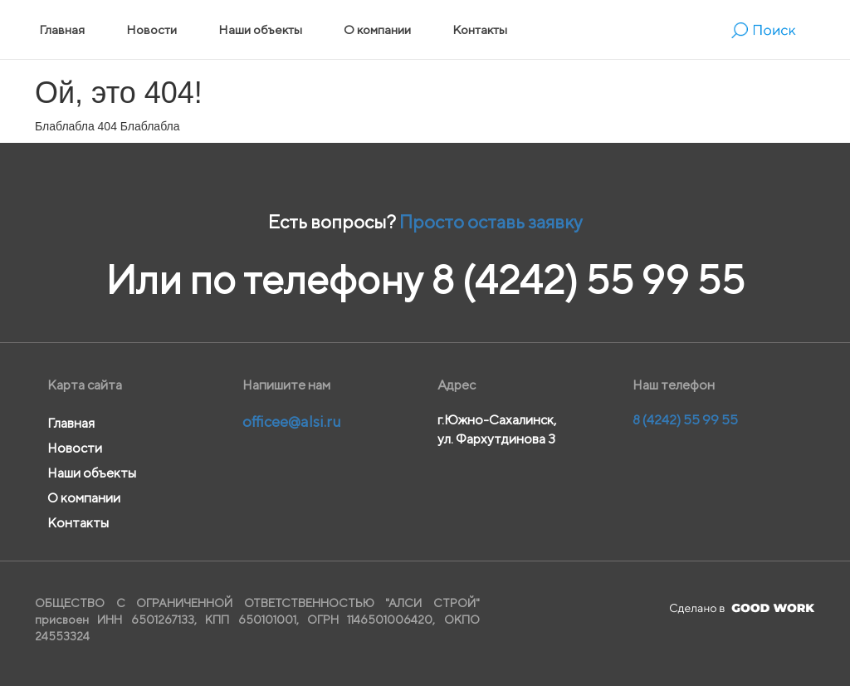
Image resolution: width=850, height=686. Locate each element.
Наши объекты (260, 29)
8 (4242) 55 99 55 (588, 279)
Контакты (479, 29)
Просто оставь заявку (491, 222)
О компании (377, 29)
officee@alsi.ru (291, 421)
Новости (151, 29)
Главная (62, 29)
